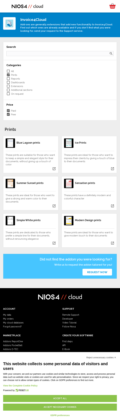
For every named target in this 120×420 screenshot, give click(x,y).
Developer (67, 319)
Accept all (60, 398)
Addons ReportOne (13, 341)
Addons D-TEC (10, 349)
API (63, 345)
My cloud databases (13, 322)
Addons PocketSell (12, 345)
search (111, 53)
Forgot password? (12, 326)
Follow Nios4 (69, 326)
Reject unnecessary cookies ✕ (101, 357)
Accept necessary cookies (60, 407)
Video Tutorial (69, 322)
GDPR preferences (60, 415)
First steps (67, 341)
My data (7, 315)
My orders (8, 319)
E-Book (66, 349)
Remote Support (70, 315)
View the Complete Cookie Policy (20, 385)
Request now (97, 272)
